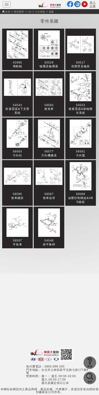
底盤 (51, 11)
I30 (30, 11)
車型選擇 (19, 11)
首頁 (6, 11)
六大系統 (40, 11)
